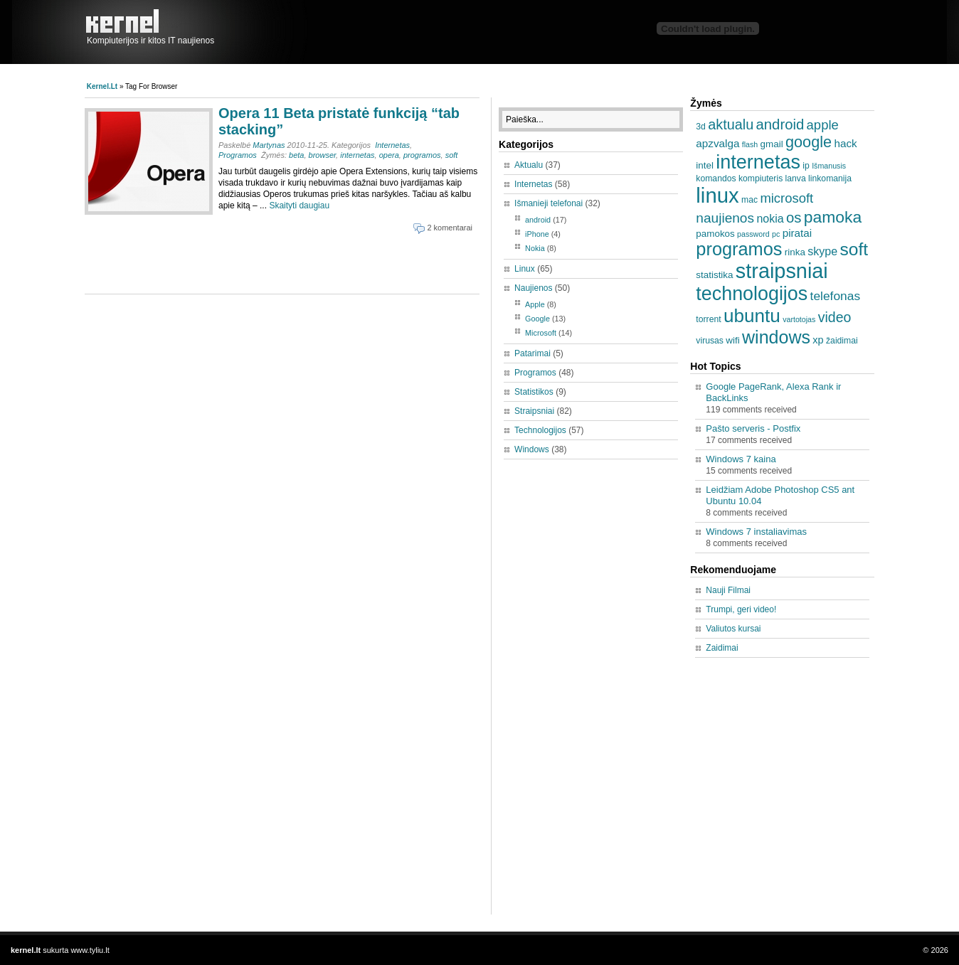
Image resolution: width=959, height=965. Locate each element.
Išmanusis (829, 165)
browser (323, 155)
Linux (524, 269)
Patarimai (532, 353)
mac (749, 200)
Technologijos (540, 430)
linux (717, 195)
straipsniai (782, 271)
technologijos (751, 293)
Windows (531, 449)
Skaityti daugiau (299, 205)
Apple (535, 304)
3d (701, 127)
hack (845, 143)
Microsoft (540, 333)
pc (776, 234)
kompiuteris (760, 178)
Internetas (392, 145)
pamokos (715, 233)
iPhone (537, 234)
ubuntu (752, 315)
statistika (714, 275)
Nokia (535, 248)
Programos (237, 155)
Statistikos (533, 392)
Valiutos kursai (733, 629)
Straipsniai (534, 411)
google (808, 142)
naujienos (725, 217)
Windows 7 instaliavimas (756, 531)
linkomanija (830, 178)
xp (817, 340)
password (753, 234)
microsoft (786, 198)
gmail (772, 144)
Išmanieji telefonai (548, 203)
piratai (797, 233)
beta (296, 155)
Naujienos (533, 288)
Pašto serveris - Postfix (753, 428)
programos (422, 155)
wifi (732, 340)
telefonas (835, 296)
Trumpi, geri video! (741, 609)
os (793, 217)
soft (451, 155)
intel (705, 165)
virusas (710, 341)
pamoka (833, 217)
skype (822, 251)
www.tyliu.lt (89, 950)
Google (537, 318)
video (835, 317)
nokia (769, 218)
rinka (795, 252)
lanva (795, 178)
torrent (708, 319)
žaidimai (842, 341)
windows (776, 337)
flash (750, 144)
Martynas (269, 145)
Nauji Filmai (728, 590)
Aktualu (528, 165)
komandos (716, 178)
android (538, 219)
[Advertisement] (254, 261)
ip (806, 166)
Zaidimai (722, 648)
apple (823, 124)
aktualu (730, 124)
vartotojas (799, 319)
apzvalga (717, 143)
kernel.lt (126, 21)
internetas (357, 155)
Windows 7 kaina (740, 459)
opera (389, 155)
